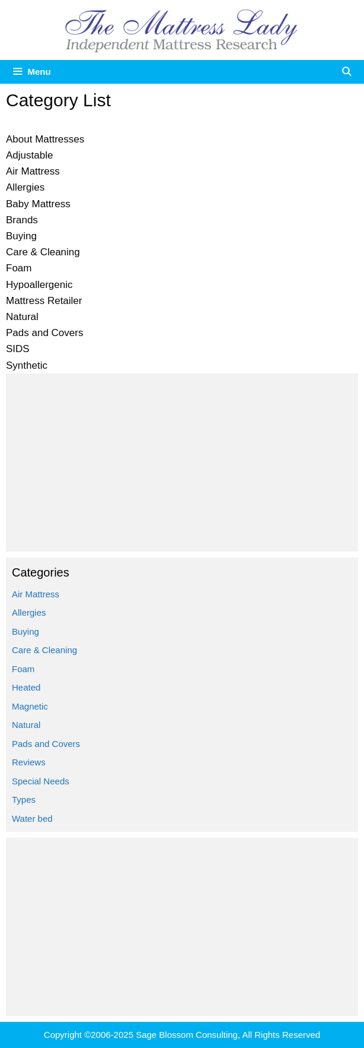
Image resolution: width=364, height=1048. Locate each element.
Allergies (29, 612)
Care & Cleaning (44, 650)
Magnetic (30, 706)
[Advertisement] (182, 462)
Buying (25, 631)
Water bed (32, 818)
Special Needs (40, 781)
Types (24, 799)
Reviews (29, 762)
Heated (26, 687)
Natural (26, 725)
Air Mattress (35, 594)
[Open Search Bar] (346, 72)
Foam (23, 669)
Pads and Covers (46, 744)
